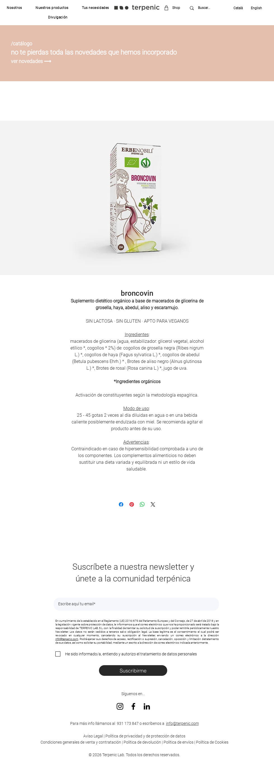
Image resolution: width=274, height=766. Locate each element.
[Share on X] (153, 504)
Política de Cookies (212, 742)
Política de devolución (142, 742)
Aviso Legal (93, 736)
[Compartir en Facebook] (121, 504)
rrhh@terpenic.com (66, 639)
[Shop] (174, 7)
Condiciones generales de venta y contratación (81, 742)
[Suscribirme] (133, 670)
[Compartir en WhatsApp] (142, 504)
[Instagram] (119, 706)
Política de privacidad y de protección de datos (145, 736)
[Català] (239, 8)
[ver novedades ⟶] (32, 61)
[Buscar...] (208, 8)
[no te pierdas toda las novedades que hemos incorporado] (100, 52)
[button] (14, 8)
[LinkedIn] (146, 706)
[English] (254, 8)
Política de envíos (178, 742)
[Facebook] (133, 706)
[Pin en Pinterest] (131, 504)
